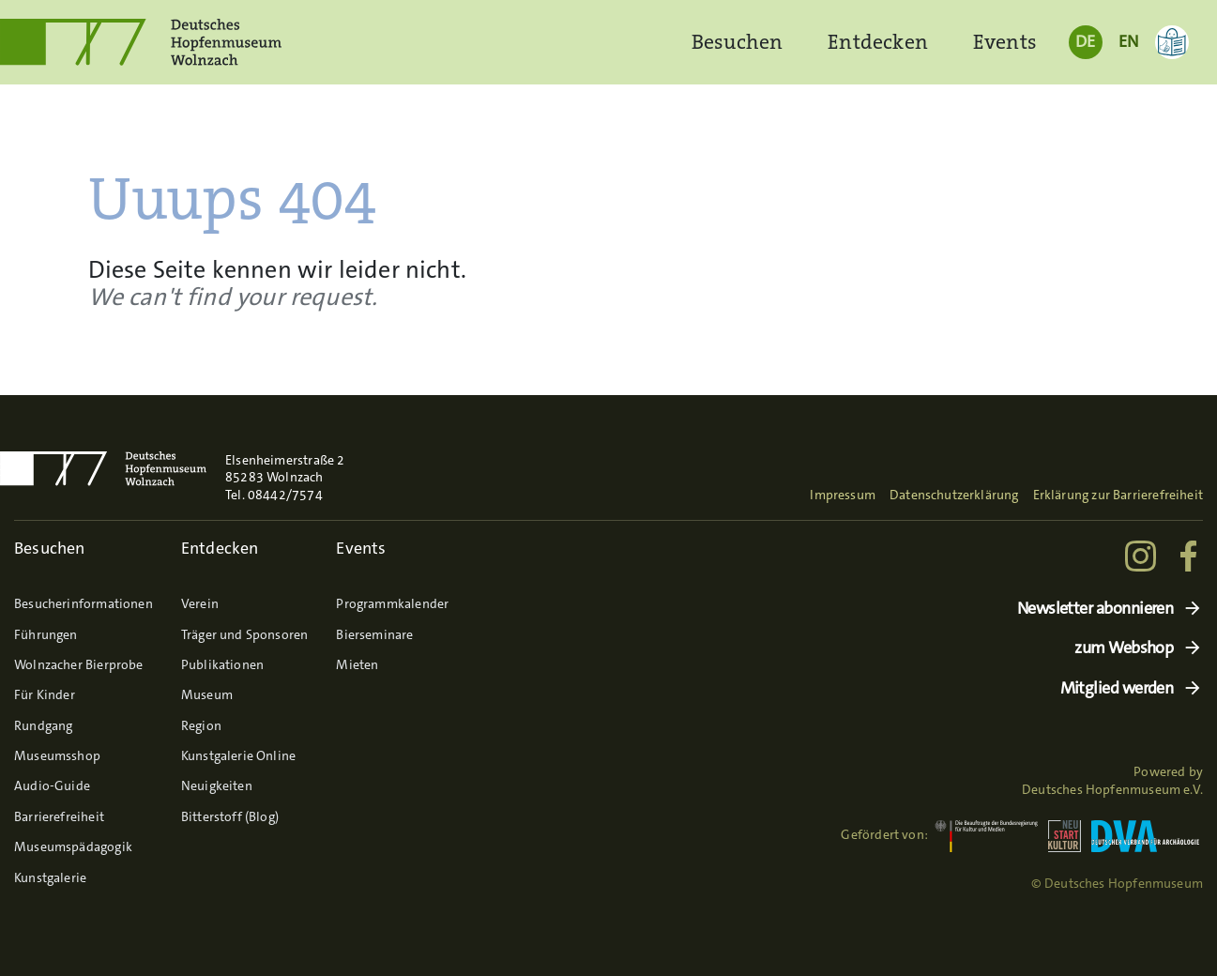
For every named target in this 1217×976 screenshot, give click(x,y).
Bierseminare (374, 634)
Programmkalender (392, 603)
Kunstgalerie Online (238, 755)
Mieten (357, 664)
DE (1085, 41)
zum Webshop (1123, 648)
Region (201, 725)
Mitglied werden (1117, 688)
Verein (200, 603)
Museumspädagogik (73, 846)
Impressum (842, 494)
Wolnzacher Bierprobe (79, 664)
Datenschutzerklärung (954, 494)
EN (1128, 41)
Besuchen (737, 41)
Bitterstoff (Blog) (230, 816)
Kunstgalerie (50, 877)
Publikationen (222, 664)
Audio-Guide (52, 785)
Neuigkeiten (216, 785)
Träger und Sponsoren (245, 634)
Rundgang (43, 725)
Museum (207, 694)
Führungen (46, 634)
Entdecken (878, 41)
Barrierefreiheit (59, 816)
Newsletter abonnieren (1095, 608)
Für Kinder (44, 694)
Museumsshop (57, 755)
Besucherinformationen (83, 603)
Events (1005, 41)
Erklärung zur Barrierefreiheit (1118, 494)
